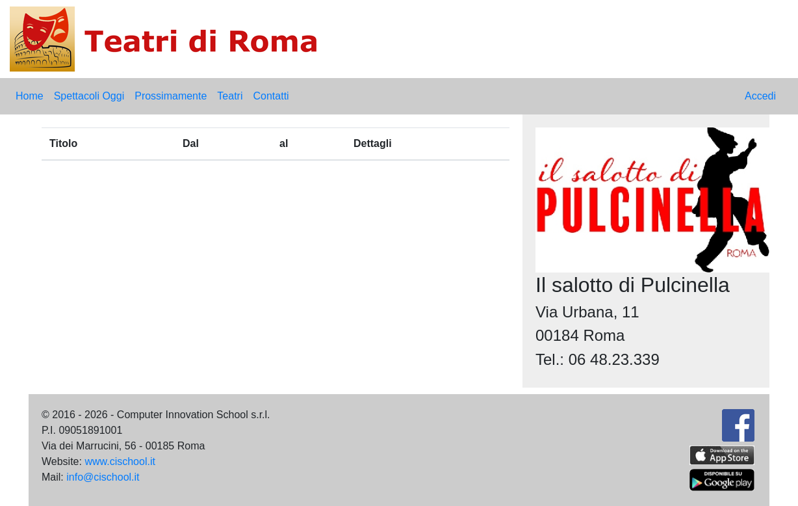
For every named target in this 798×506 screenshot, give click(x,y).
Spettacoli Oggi (89, 95)
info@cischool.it (102, 477)
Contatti (271, 95)
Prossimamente (171, 95)
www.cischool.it (119, 461)
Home (30, 95)
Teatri (229, 95)
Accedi (760, 95)
